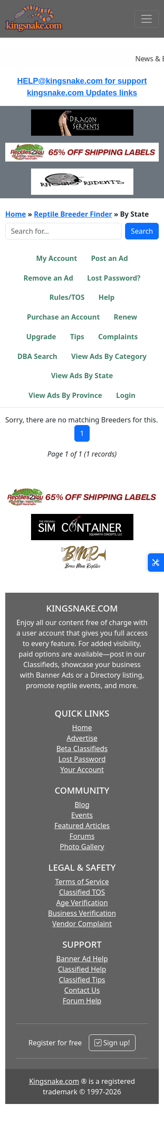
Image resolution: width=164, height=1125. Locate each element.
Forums (82, 836)
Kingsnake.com (54, 1081)
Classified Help (82, 969)
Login (125, 395)
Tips (77, 336)
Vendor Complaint (82, 923)
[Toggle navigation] (146, 19)
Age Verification (82, 902)
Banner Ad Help (82, 958)
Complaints (118, 336)
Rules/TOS (66, 297)
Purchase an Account (63, 317)
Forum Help (82, 1000)
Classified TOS (82, 892)
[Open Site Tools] (156, 562)
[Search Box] (63, 231)
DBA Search (37, 356)
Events (82, 815)
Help (106, 297)
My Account (56, 258)
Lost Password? (113, 278)
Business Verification (82, 913)
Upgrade (41, 336)
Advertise (81, 738)
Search (142, 231)
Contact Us (82, 990)
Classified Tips (82, 979)
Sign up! (112, 1043)
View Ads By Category (109, 356)
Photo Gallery (82, 846)
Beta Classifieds (82, 748)
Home (15, 214)
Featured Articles (82, 825)
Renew (125, 317)
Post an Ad (109, 258)
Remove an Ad (48, 278)
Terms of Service (82, 881)
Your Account (82, 769)
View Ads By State (82, 375)
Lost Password (81, 759)
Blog (81, 804)
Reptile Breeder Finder (73, 214)
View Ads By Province (65, 395)
